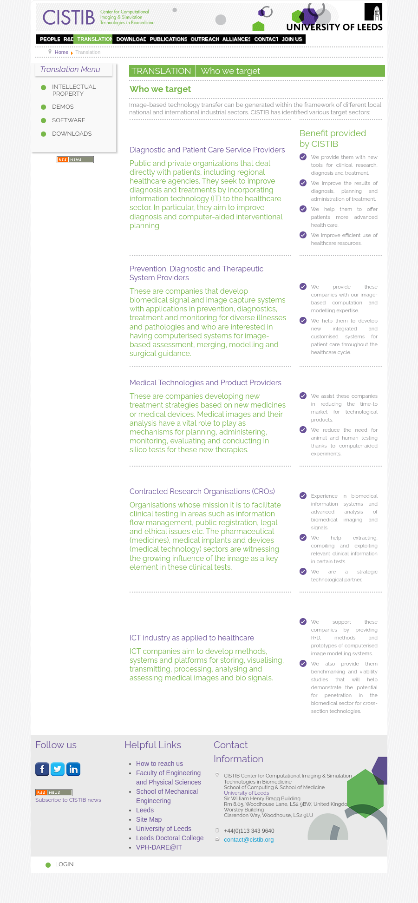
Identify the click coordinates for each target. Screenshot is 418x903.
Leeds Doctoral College (170, 838)
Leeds (145, 810)
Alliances (237, 39)
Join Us (291, 39)
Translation (95, 39)
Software (68, 120)
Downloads (71, 133)
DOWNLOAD (131, 39)
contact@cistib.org (249, 839)
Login (64, 864)
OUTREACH (204, 39)
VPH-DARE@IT (159, 847)
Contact (266, 39)
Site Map (149, 819)
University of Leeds (163, 828)
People (50, 39)
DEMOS (62, 106)
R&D (69, 39)
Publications (169, 39)
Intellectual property (73, 90)
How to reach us (159, 763)
